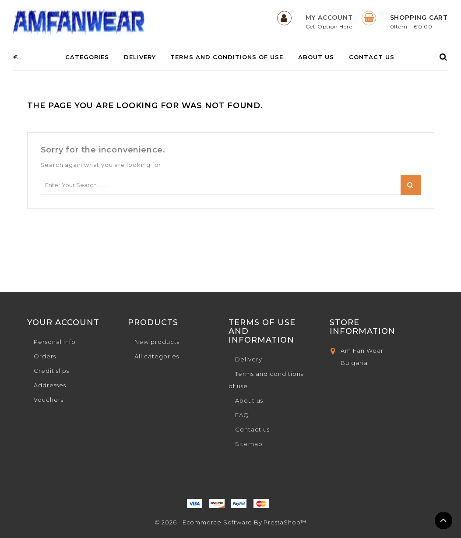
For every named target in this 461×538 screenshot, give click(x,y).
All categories (156, 356)
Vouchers (48, 399)
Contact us (371, 56)
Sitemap (249, 443)
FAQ (242, 414)
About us (316, 56)
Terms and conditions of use (226, 56)
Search (411, 185)
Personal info (55, 341)
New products (156, 341)
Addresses (50, 385)
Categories (87, 56)
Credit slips (51, 370)
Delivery (140, 56)
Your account (63, 322)
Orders (45, 356)
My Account (329, 17)
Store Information (362, 327)
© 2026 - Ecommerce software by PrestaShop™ (231, 522)
